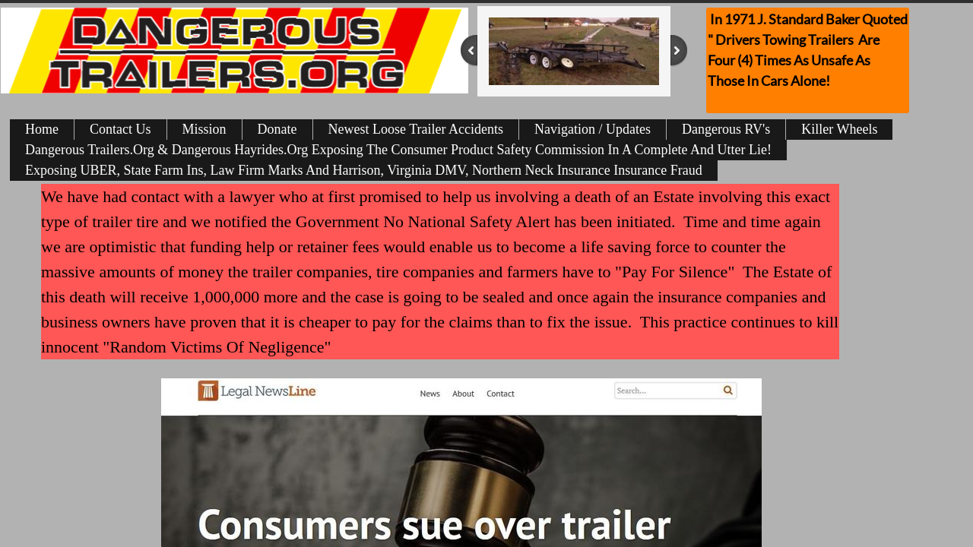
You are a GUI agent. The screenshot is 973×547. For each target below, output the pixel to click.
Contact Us (120, 129)
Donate (277, 129)
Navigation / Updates (592, 129)
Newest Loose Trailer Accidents (415, 129)
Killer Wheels (839, 129)
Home (42, 129)
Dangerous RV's (726, 129)
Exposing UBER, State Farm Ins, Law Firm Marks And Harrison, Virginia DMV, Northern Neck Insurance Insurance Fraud (363, 170)
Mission (204, 129)
